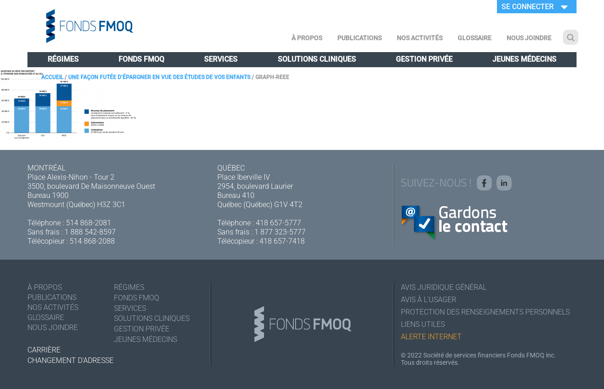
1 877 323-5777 (280, 232)
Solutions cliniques (317, 59)
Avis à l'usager (428, 299)
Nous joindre (529, 38)
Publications (359, 38)
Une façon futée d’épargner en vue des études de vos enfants (159, 77)
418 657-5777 (278, 222)
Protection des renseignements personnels (485, 312)
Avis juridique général (443, 287)
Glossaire (474, 38)
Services (220, 59)
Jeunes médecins (524, 59)
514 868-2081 (88, 222)
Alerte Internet (431, 336)
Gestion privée (424, 59)
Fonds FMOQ (141, 59)
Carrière (43, 350)
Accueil (52, 77)
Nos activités (419, 38)
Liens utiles (423, 324)
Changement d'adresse (70, 360)
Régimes (63, 59)
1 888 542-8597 (90, 232)
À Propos (306, 38)
